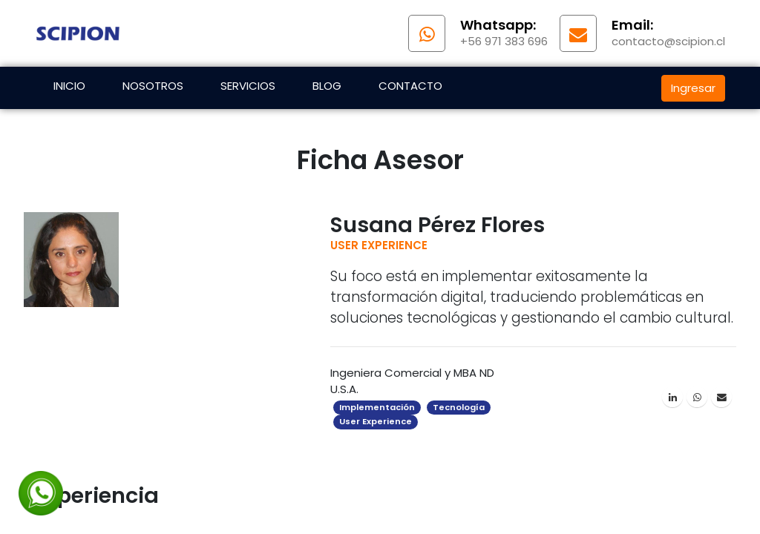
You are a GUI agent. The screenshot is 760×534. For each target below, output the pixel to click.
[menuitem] (69, 88)
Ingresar (693, 88)
